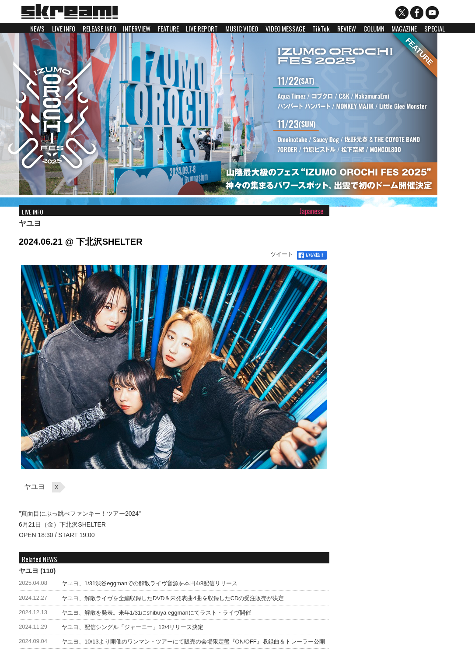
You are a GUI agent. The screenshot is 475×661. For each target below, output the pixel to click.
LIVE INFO (63, 28)
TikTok (321, 28)
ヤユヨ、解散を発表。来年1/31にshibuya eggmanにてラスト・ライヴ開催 (156, 612)
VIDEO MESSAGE (285, 28)
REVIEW (346, 28)
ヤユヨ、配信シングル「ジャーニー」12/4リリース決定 (132, 627)
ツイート (281, 254)
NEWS (37, 28)
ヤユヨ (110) (37, 570)
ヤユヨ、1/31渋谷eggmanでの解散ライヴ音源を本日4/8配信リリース (150, 583)
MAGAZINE (404, 28)
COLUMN (373, 28)
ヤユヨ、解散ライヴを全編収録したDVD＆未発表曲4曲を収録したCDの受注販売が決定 (173, 598)
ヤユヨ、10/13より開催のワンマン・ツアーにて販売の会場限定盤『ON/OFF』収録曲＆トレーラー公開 (193, 641)
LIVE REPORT (202, 28)
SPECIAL (434, 28)
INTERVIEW (136, 28)
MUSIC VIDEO (241, 28)
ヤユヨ (30, 223)
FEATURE (168, 28)
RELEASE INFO (99, 28)
